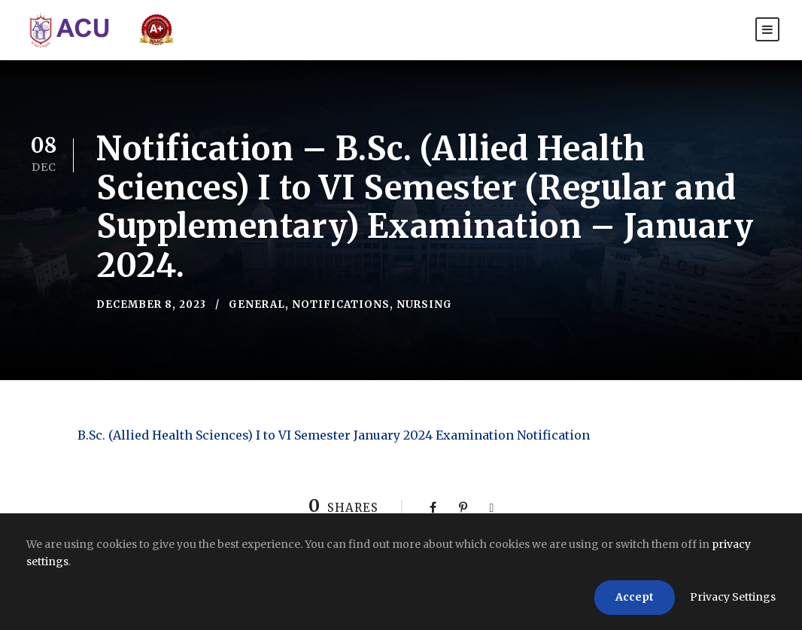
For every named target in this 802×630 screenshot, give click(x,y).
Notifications (341, 304)
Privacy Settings (733, 597)
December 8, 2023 (151, 304)
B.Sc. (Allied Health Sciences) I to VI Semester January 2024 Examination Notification (333, 435)
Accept (634, 597)
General (257, 304)
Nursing (424, 304)
